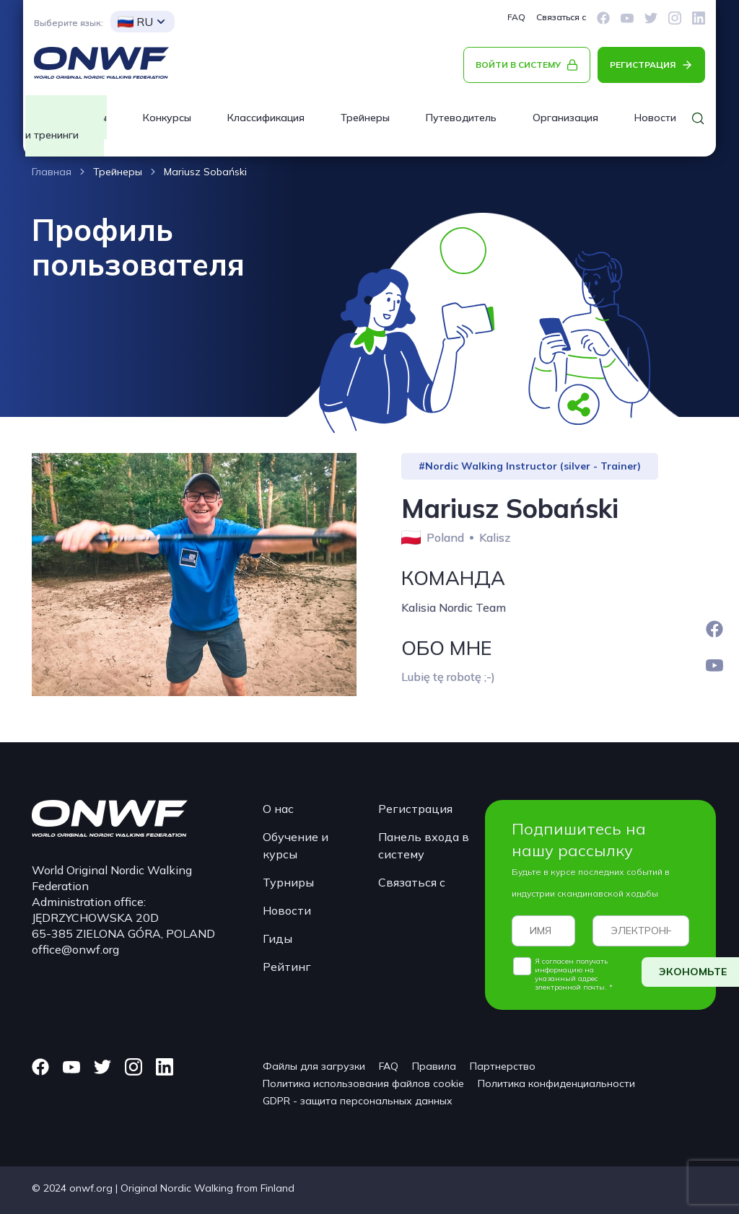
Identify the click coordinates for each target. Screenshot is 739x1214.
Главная (51, 171)
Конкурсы (167, 117)
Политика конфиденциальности (556, 1083)
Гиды (277, 938)
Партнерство (502, 1066)
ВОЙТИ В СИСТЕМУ (518, 64)
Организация (565, 117)
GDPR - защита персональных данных (357, 1100)
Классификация (266, 117)
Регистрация (415, 808)
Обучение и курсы (295, 845)
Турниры (288, 882)
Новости (287, 910)
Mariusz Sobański (205, 171)
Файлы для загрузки (314, 1066)
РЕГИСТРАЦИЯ (642, 64)
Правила (434, 1066)
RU (135, 21)
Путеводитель (461, 117)
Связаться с (561, 17)
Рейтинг (287, 966)
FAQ (516, 17)
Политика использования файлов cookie (363, 1083)
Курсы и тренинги (66, 126)
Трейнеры (365, 117)
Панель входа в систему (423, 845)
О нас (278, 808)
